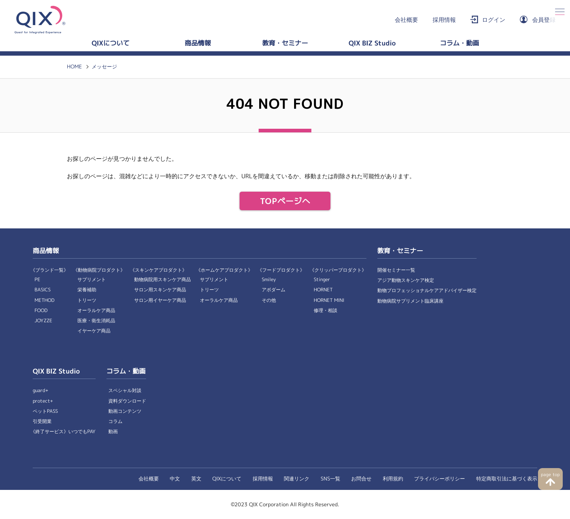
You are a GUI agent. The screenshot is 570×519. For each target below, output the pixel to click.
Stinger (322, 279)
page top (550, 474)
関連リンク (296, 479)
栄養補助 (86, 289)
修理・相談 (325, 310)
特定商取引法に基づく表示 (506, 479)
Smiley (269, 279)
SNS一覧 (330, 479)
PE (37, 279)
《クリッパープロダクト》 (338, 270)
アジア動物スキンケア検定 (405, 280)
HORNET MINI (329, 300)
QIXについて (110, 43)
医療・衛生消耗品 (96, 320)
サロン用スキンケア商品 (160, 289)
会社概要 (406, 20)
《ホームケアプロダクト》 (224, 270)
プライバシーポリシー (439, 479)
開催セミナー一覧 (396, 270)
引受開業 (42, 421)
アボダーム (273, 289)
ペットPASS (45, 411)
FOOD (41, 310)
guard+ (40, 390)
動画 (113, 431)
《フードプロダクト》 (281, 270)
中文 (175, 479)
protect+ (43, 401)
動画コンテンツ (124, 411)
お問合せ (361, 479)
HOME (74, 66)
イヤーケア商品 (94, 331)
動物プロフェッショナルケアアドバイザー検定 (427, 290)
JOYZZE (43, 320)
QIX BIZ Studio (372, 43)
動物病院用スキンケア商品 (162, 279)
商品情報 (198, 43)
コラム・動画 (459, 43)
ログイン (493, 20)
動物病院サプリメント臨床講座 (410, 301)
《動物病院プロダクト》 (99, 270)
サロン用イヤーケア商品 (160, 300)
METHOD (45, 300)
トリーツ (86, 300)
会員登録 (543, 20)
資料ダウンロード (127, 401)
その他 (269, 300)
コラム (115, 421)
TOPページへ (285, 201)
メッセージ (104, 66)
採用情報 (444, 20)
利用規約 (393, 479)
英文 (196, 479)
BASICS (43, 289)
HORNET (323, 289)
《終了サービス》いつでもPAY (63, 431)
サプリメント (91, 279)
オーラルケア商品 (96, 310)
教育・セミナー (285, 43)
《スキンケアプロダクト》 (158, 270)
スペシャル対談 (124, 390)
